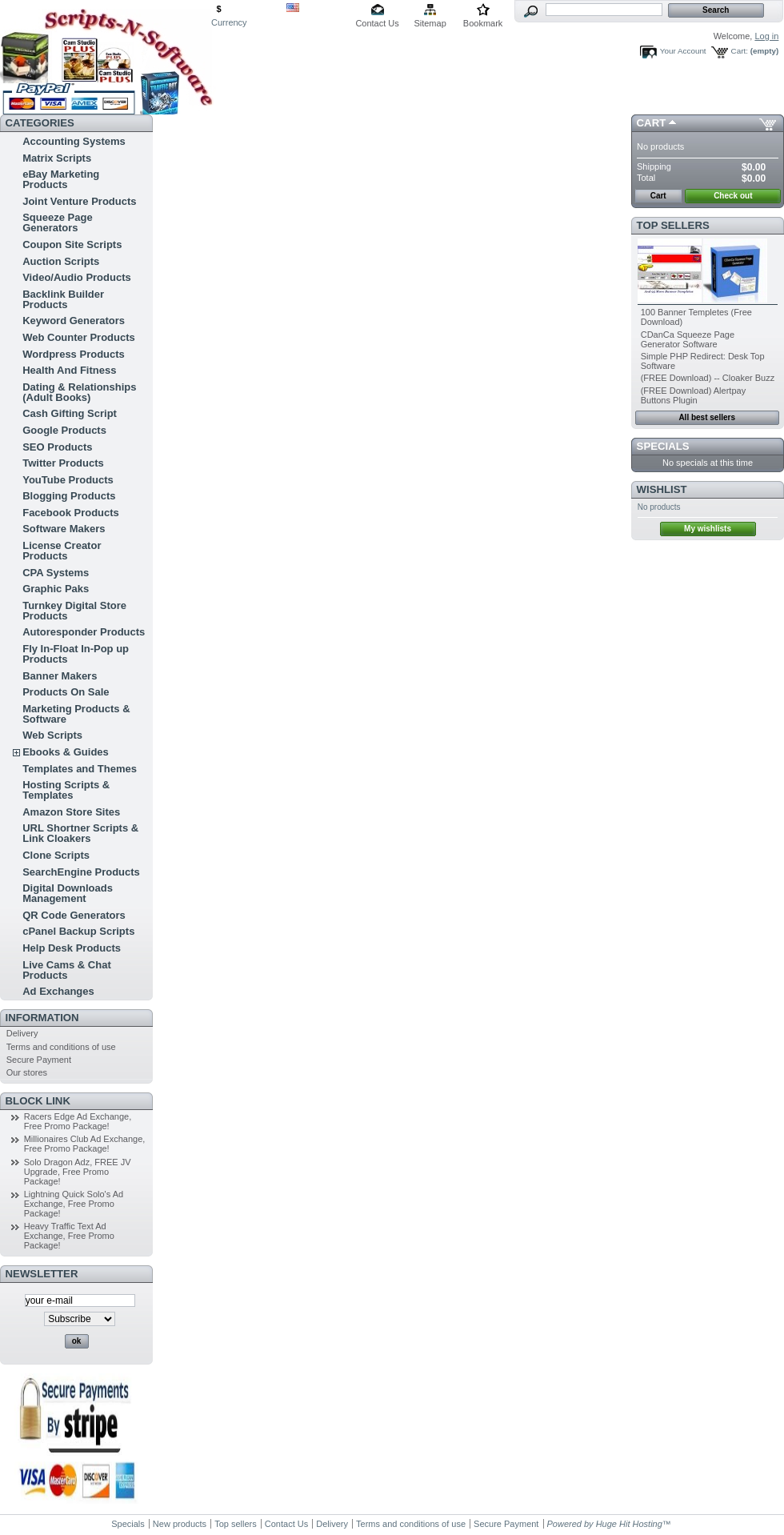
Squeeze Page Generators (57, 222)
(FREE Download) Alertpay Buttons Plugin (693, 395)
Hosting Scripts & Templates (66, 790)
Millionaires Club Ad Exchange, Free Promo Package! (85, 1143)
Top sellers (673, 225)
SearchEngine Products (81, 872)
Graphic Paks (55, 589)
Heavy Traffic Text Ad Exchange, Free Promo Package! (69, 1235)
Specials (663, 446)
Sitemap (430, 23)
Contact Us (376, 23)
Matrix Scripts (56, 158)
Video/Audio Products (76, 277)
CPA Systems (55, 573)
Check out (733, 195)
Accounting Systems (74, 141)
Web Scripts (52, 735)
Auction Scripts (60, 261)
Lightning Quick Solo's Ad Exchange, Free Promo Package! (73, 1203)
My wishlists (707, 528)
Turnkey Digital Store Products (74, 610)
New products (179, 1524)
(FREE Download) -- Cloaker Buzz (708, 378)
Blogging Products (68, 496)
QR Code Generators (74, 915)
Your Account (683, 50)
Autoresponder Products (83, 632)
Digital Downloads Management (67, 893)
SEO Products (57, 447)
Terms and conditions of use (61, 1047)
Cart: (739, 50)
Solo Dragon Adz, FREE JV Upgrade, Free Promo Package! (77, 1171)
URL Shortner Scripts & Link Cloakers (80, 833)
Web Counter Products (78, 337)
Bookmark (483, 23)
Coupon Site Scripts (72, 244)
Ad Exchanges (58, 991)
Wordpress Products (73, 354)
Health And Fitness (69, 370)
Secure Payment (38, 1059)
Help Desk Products (71, 948)
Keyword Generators (73, 321)
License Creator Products (61, 550)
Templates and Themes (79, 769)
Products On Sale (65, 692)
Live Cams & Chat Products (66, 970)
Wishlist (662, 489)
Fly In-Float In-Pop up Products (75, 654)
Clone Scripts (56, 855)
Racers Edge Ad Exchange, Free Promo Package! (78, 1121)
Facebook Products (70, 513)
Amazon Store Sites (71, 812)
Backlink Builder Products (63, 299)
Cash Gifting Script (69, 413)
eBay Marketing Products (60, 179)
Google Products (64, 430)
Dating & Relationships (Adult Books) (79, 392)
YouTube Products (68, 480)
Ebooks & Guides (65, 752)
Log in (766, 36)
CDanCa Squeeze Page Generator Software (687, 339)
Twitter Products (63, 463)
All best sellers (706, 417)
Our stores (26, 1072)
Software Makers (63, 529)
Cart (651, 123)
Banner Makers (59, 676)
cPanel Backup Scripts (78, 931)
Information (42, 1018)
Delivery (22, 1033)
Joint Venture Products (79, 201)
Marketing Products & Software (76, 714)
